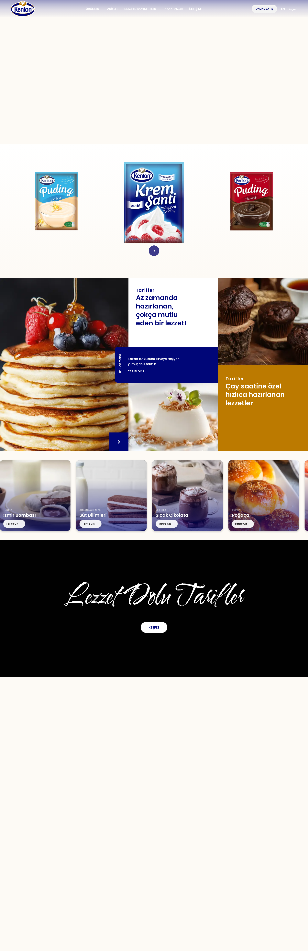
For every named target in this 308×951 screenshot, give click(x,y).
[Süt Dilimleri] (100, 495)
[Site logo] (23, 9)
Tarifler (110, 883)
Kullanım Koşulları (185, 883)
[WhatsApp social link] (174, 869)
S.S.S (130, 883)
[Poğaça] (252, 495)
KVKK (217, 883)
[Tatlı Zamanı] (64, 364)
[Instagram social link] (147, 869)
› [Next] (154, 251)
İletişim (152, 883)
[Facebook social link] (120, 869)
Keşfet (154, 627)
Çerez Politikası (246, 883)
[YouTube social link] (160, 869)
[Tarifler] (173, 417)
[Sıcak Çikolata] (176, 495)
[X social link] (133, 869)
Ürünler (86, 883)
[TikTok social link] (187, 869)
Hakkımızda (58, 883)
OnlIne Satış (264, 9)
